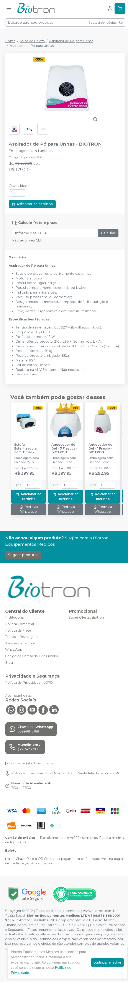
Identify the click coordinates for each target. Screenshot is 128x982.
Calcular (108, 233)
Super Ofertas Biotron (86, 618)
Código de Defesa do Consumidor (31, 656)
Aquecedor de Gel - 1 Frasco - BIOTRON (100, 448)
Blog (9, 663)
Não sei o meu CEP (27, 240)
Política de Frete (18, 630)
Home (10, 41)
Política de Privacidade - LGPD (29, 683)
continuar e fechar (107, 962)
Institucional (15, 618)
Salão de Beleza (32, 41)
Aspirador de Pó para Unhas (71, 41)
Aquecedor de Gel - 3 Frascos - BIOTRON (64, 448)
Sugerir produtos (23, 555)
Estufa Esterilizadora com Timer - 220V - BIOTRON (27, 448)
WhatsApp (13, 650)
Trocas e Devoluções (21, 637)
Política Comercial (19, 624)
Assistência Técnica (20, 643)
